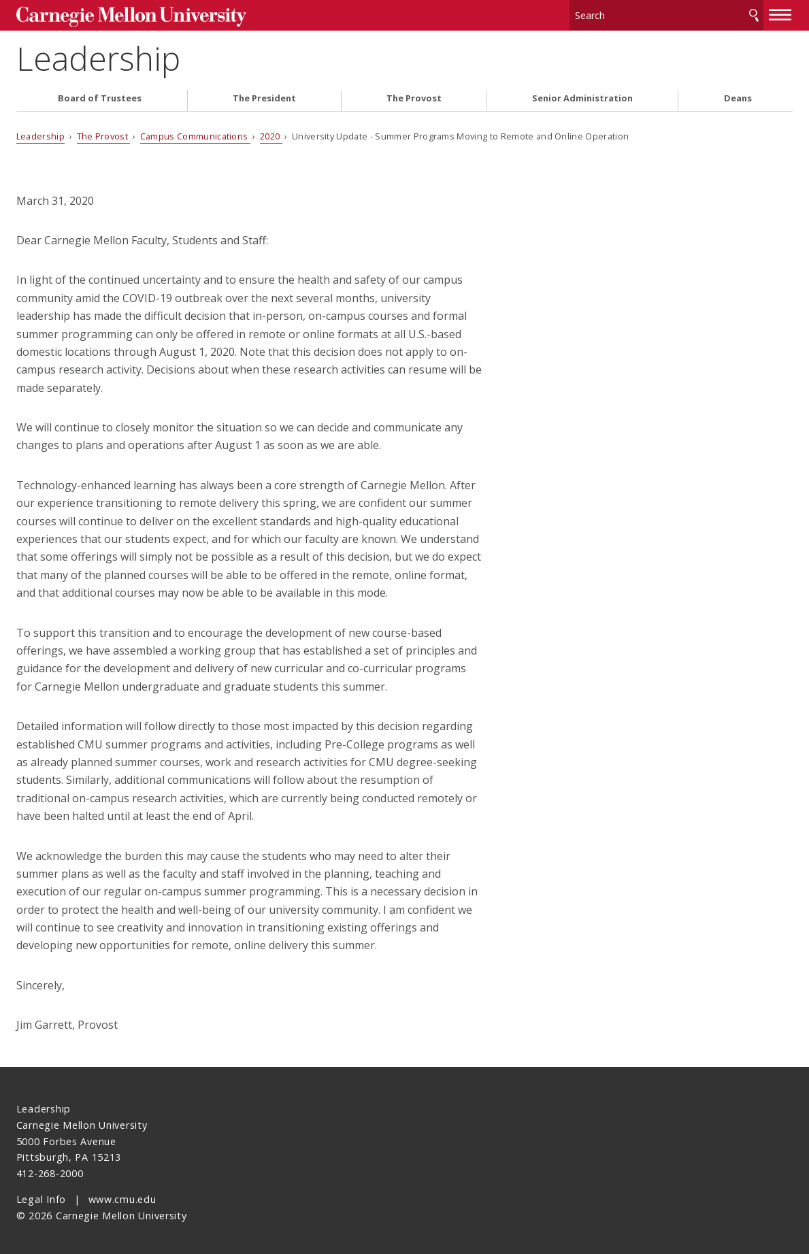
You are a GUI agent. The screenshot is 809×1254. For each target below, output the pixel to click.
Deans (738, 94)
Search (753, 13)
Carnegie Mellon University (118, 14)
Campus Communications (195, 132)
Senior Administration (582, 94)
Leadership (98, 54)
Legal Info (41, 1195)
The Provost (414, 94)
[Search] (666, 13)
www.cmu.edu (122, 1195)
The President (264, 94)
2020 (271, 132)
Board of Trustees (100, 94)
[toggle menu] (780, 12)
